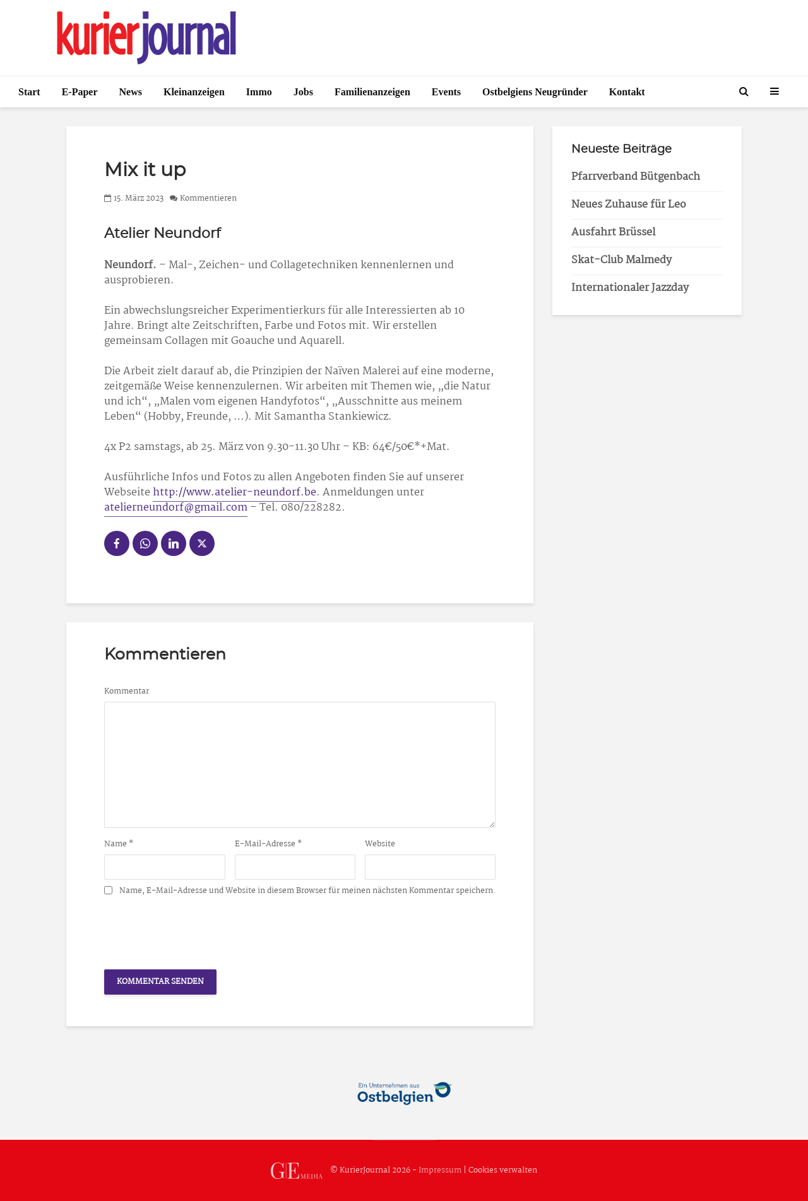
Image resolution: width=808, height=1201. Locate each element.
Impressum (440, 1170)
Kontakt (627, 91)
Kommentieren (208, 198)
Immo (259, 91)
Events (446, 91)
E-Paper (80, 91)
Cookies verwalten (502, 1170)
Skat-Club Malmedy (621, 260)
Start (29, 91)
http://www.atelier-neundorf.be (234, 492)
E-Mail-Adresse (268, 844)
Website (380, 844)
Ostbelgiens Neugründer (535, 91)
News (130, 91)
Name (119, 844)
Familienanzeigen (372, 91)
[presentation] (200, 929)
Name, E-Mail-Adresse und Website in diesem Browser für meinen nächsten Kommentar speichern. (307, 891)
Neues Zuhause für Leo (628, 204)
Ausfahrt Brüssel (613, 232)
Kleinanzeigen (194, 91)
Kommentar (126, 691)
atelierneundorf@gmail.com (175, 507)
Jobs (303, 91)
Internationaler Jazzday (630, 288)
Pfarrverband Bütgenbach (635, 177)
